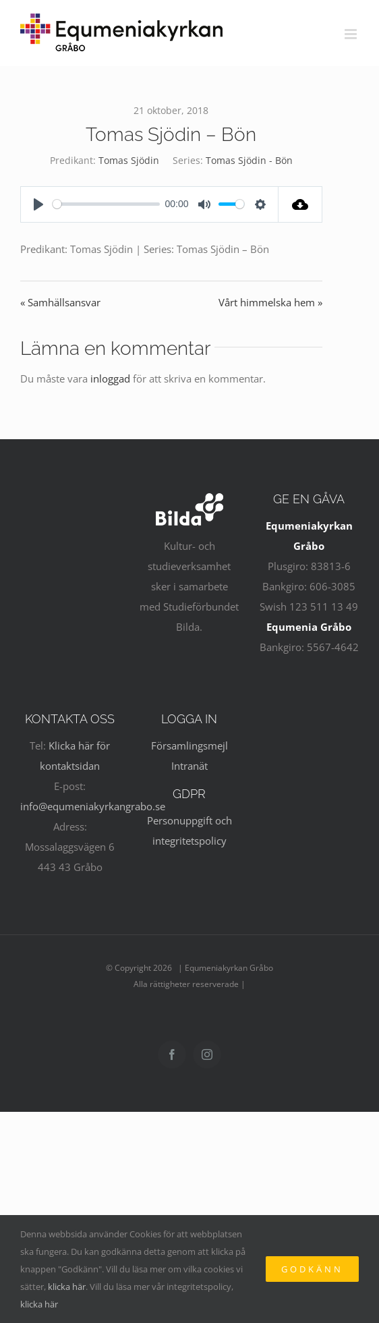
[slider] (106, 204)
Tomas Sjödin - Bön (249, 160)
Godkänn (312, 1269)
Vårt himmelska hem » (270, 302)
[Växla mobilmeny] (352, 34)
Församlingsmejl (189, 745)
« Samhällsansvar (60, 302)
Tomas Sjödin (128, 160)
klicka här (67, 1286)
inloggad (110, 378)
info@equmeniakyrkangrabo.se (92, 806)
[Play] (38, 204)
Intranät (189, 765)
